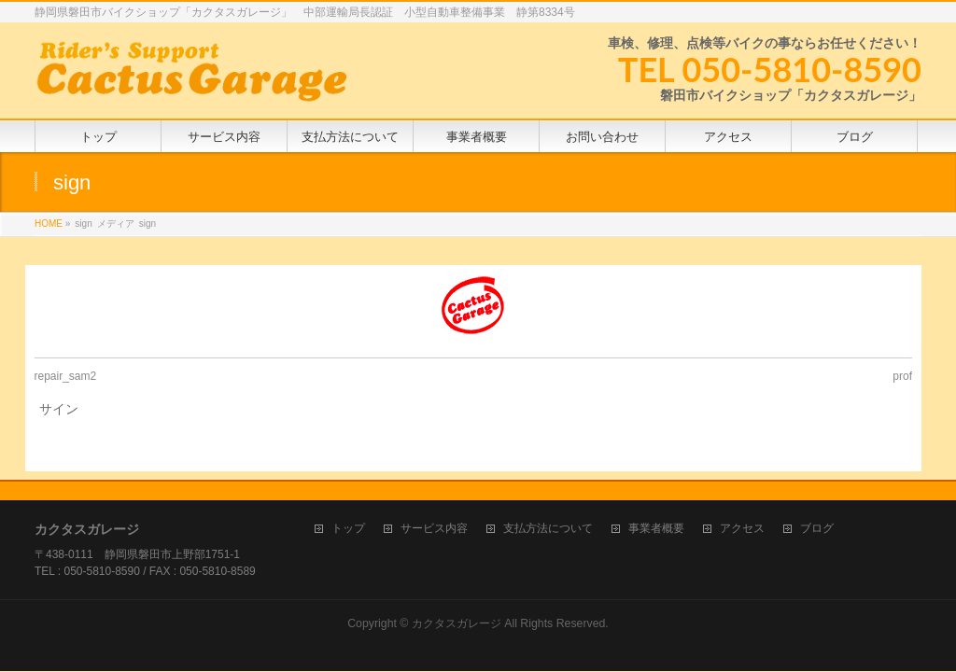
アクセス (742, 529)
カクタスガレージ (456, 623)
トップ (348, 529)
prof (902, 376)
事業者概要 (656, 529)
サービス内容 (434, 529)
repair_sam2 (66, 376)
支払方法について (548, 529)
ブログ (817, 529)
